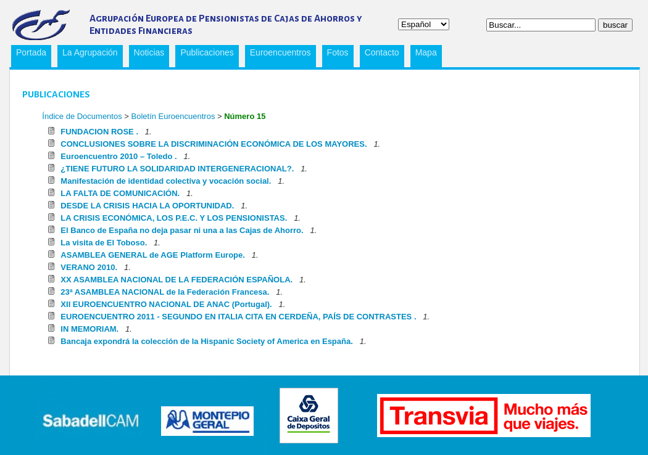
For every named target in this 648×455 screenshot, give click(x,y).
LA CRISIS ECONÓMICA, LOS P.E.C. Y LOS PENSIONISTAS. (173, 218)
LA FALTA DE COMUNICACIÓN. (120, 193)
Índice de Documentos (82, 116)
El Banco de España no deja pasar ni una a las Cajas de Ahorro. (181, 230)
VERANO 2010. (88, 267)
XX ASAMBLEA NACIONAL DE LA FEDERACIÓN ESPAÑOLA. (176, 279)
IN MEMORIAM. (89, 329)
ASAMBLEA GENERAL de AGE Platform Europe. (152, 255)
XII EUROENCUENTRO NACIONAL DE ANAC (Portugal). (166, 304)
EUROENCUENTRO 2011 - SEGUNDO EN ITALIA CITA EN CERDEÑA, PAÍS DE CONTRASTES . (238, 316)
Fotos (338, 52)
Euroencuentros (278, 54)
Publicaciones (204, 54)
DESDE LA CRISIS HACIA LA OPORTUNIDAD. (147, 205)
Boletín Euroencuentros (174, 116)
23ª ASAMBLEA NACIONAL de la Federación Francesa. (164, 292)
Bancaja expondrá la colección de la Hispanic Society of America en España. (206, 341)
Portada (31, 52)
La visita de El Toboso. (103, 242)
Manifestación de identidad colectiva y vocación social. (165, 181)
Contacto (382, 52)
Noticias (149, 52)
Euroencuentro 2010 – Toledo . (118, 156)
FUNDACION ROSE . (99, 131)
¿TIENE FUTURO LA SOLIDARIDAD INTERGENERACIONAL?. (177, 168)
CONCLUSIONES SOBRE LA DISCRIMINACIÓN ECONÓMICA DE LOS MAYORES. (213, 144)
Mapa (426, 52)
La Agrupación (87, 54)
